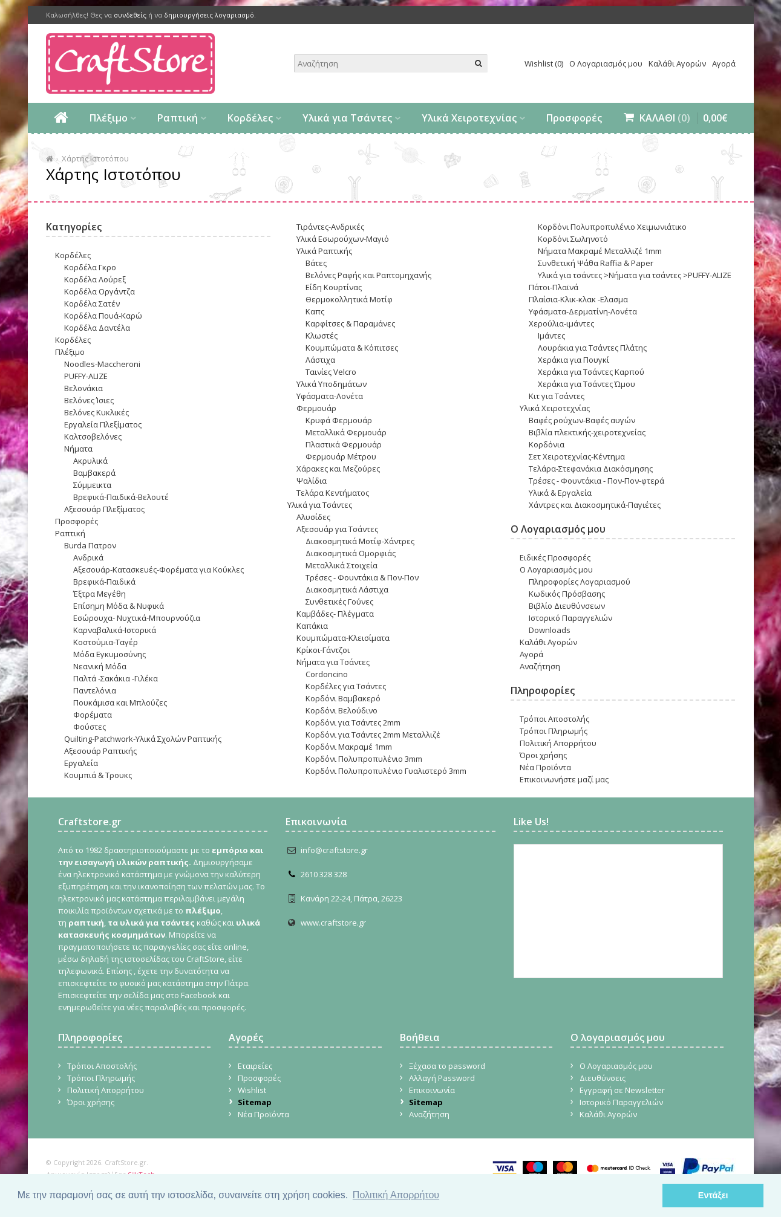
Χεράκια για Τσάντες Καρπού (591, 371)
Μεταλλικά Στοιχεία (341, 565)
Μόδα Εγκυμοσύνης (109, 654)
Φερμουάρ (316, 408)
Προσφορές (574, 118)
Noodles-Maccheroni (102, 364)
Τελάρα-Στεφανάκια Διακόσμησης (591, 468)
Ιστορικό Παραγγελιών (570, 617)
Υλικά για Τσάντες (347, 118)
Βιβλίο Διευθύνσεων (567, 605)
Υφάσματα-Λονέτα (329, 396)
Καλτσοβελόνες (93, 436)
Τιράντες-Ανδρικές (330, 226)
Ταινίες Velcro (331, 371)
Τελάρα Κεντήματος (332, 492)
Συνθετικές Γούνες (339, 601)
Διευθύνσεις (603, 1078)
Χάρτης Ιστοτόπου (95, 158)
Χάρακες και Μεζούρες (338, 468)
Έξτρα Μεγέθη (99, 593)
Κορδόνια (546, 444)
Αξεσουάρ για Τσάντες (337, 529)
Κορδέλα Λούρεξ (95, 279)
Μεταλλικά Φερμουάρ (346, 432)
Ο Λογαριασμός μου (605, 63)
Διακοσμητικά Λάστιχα (347, 589)
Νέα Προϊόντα (545, 767)
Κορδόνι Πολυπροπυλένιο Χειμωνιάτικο (612, 226)
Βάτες (316, 263)
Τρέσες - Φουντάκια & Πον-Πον (362, 577)
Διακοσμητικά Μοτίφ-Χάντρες (360, 541)
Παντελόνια (94, 690)
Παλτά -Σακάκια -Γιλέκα (115, 678)
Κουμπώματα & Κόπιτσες (352, 347)
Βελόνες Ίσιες (89, 400)
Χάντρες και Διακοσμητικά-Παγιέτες (595, 504)
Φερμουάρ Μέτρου (341, 456)
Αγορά (724, 63)
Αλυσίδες (313, 516)
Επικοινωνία (432, 1090)
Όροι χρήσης (543, 755)
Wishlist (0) (543, 63)
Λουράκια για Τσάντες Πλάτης (592, 347)
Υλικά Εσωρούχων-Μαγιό (342, 238)
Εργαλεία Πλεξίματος (103, 424)
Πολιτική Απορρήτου (558, 743)
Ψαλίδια (311, 480)
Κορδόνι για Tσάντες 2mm (353, 722)
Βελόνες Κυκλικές (96, 412)
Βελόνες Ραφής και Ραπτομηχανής (368, 275)
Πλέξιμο (109, 118)
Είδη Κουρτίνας (334, 287)
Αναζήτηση (540, 666)
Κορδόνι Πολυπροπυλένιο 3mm (364, 758)
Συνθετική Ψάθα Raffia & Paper (595, 263)
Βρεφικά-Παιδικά (104, 581)
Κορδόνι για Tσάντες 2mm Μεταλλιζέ (373, 734)
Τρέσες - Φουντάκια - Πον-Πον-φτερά (596, 480)
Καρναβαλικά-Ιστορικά (114, 630)
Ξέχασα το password (447, 1065)
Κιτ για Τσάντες (556, 396)
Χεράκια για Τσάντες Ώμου (586, 383)
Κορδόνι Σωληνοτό (573, 238)
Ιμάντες (551, 335)
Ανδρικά (88, 557)
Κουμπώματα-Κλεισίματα (343, 637)
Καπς (315, 311)
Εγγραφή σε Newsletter (622, 1090)
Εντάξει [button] (713, 1195)
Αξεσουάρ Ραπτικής (100, 750)
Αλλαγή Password (442, 1078)
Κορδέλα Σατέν (92, 303)
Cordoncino (327, 674)
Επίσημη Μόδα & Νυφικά (118, 605)
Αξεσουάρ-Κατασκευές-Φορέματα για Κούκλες (158, 569)
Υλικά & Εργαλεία (560, 492)
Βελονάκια (83, 388)
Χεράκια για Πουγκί (573, 359)
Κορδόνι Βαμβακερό (343, 698)
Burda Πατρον (90, 545)
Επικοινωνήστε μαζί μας (564, 779)
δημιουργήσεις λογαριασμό (209, 14)
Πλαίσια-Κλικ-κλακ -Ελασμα (578, 299)
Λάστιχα (320, 359)
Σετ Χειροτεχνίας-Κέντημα (577, 456)
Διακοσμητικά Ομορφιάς (351, 553)
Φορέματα (92, 714)
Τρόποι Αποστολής (554, 718)
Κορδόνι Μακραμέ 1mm (349, 746)
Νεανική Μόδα (99, 666)
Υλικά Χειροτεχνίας (469, 118)
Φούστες (89, 726)
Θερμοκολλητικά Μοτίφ (349, 299)
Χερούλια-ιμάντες (561, 323)
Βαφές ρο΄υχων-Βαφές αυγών (582, 420)
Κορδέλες (250, 118)
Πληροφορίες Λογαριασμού (579, 581)
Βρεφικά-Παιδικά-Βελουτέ (121, 497)
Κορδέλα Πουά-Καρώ (103, 315)
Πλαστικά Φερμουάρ (344, 444)
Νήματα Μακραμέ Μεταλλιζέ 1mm (600, 250)
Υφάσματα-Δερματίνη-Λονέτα (583, 311)
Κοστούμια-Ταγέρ (105, 642)
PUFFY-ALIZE (86, 376)
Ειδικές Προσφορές (555, 557)
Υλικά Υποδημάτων (331, 383)
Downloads (549, 630)
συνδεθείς (130, 14)
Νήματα (78, 448)
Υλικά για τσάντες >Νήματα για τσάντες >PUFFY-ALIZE (634, 275)
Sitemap (255, 1102)
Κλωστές (322, 335)
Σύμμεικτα (92, 484)
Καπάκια (312, 625)
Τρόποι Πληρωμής (553, 730)
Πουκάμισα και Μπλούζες (120, 702)
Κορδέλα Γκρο (90, 267)
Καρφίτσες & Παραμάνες (350, 323)
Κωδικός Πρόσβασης (567, 593)
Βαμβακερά (94, 472)
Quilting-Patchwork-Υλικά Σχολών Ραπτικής (142, 738)
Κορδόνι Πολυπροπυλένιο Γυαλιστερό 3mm (386, 770)
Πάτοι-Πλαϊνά (553, 287)
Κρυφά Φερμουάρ (339, 420)
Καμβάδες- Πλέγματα (335, 613)
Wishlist (252, 1090)
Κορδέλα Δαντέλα (97, 327)
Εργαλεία (81, 763)
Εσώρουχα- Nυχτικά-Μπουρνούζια (136, 617)
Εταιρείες (255, 1065)
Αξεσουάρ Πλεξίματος (104, 509)
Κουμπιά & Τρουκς (98, 775)
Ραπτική (177, 118)
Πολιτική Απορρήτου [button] (396, 1195)
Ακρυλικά (90, 460)
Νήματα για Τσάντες (333, 662)
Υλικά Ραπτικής (324, 250)
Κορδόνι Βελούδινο (341, 710)
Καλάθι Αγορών (677, 63)
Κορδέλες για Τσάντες (346, 686)
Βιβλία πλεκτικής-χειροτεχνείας (587, 432)
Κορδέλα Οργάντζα (99, 291)
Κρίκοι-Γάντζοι (323, 649)
